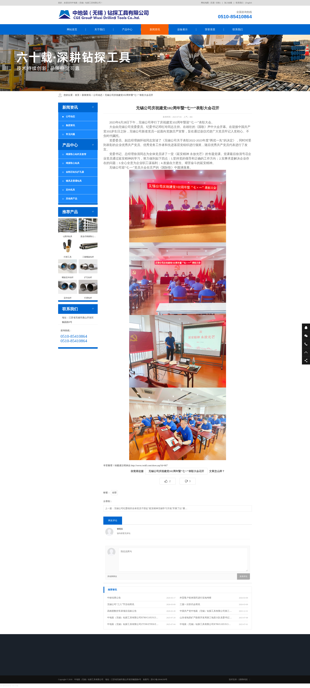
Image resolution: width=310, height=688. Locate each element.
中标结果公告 (114, 598)
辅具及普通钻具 (72, 181)
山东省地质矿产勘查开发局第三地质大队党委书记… (206, 617)
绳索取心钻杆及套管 (74, 154)
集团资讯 (68, 125)
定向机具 (68, 190)
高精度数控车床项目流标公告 (122, 611)
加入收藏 (228, 3)
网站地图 (205, 3)
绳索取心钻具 (70, 163)
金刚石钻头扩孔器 (73, 172)
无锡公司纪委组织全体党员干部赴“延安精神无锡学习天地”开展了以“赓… (150, 508)
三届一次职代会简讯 (190, 604)
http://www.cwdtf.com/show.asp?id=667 (149, 465)
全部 (114, 492)
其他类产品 (69, 198)
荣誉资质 (210, 29)
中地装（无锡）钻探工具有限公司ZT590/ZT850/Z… (132, 624)
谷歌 (218, 3)
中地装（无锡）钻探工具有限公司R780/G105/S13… (132, 617)
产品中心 (127, 29)
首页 (77, 95)
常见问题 (68, 134)
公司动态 (97, 95)
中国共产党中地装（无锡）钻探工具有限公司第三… (206, 611)
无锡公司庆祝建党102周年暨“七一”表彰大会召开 (129, 95)
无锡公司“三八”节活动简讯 (120, 604)
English (249, 3)
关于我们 (99, 29)
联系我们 (239, 3)
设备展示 (182, 29)
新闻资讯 (155, 29)
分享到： (107, 501)
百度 (213, 3)
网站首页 (72, 29)
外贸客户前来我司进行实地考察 (195, 598)
